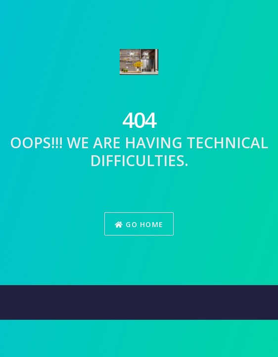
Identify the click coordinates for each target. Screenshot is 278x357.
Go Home (139, 224)
